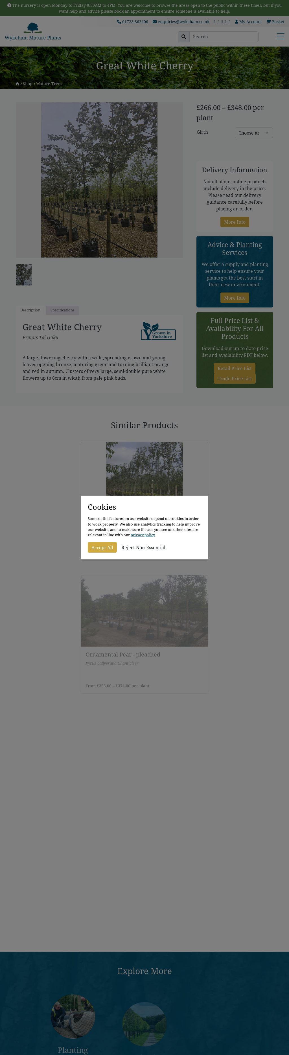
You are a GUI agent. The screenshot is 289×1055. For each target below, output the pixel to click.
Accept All (102, 547)
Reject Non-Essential (143, 547)
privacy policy (143, 535)
